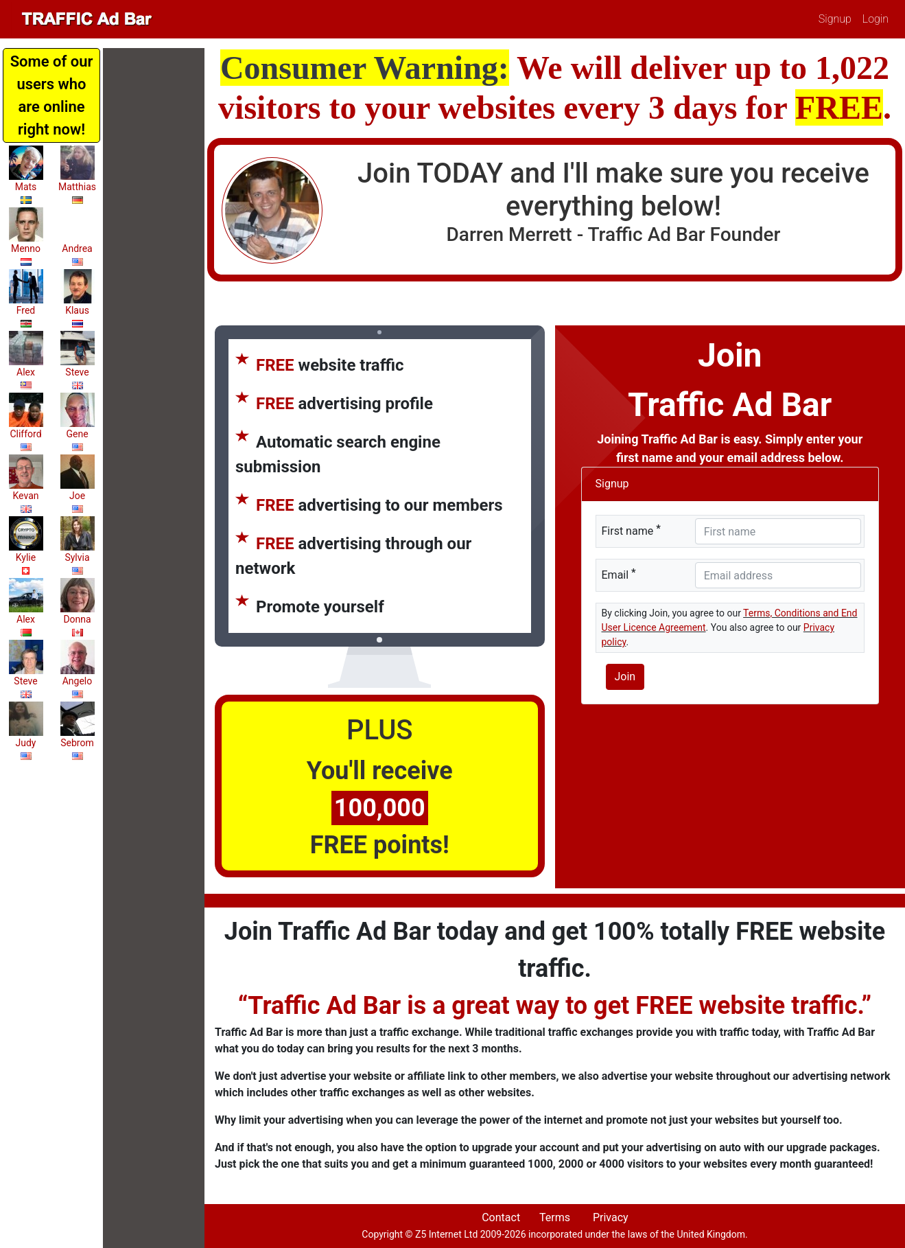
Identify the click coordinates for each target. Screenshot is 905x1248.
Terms (554, 1217)
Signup (835, 18)
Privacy (610, 1217)
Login (875, 18)
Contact (501, 1217)
